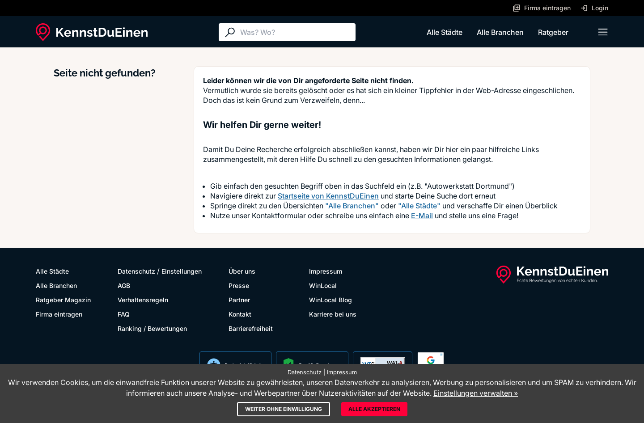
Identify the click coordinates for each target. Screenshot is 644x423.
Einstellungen (181, 271)
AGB (124, 285)
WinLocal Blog (330, 300)
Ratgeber (553, 32)
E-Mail (422, 215)
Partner (239, 300)
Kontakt (240, 314)
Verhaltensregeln (143, 300)
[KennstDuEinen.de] (92, 32)
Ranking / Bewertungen (152, 328)
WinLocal (323, 285)
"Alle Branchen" (352, 205)
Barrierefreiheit (251, 328)
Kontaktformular (279, 215)
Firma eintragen (59, 314)
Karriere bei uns (332, 314)
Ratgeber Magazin (63, 300)
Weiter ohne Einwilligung (283, 409)
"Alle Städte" (419, 205)
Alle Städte (444, 32)
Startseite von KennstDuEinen (328, 195)
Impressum (325, 271)
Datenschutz (136, 271)
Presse (239, 285)
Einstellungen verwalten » (475, 393)
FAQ (124, 314)
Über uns (242, 271)
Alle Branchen (500, 32)
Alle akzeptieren (374, 409)
